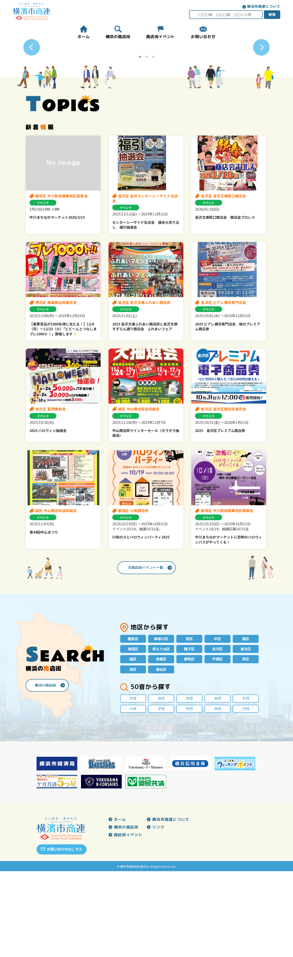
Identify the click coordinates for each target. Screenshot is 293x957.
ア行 (132, 783)
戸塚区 (217, 743)
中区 (217, 722)
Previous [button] (31, 89)
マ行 (161, 794)
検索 (271, 14)
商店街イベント (128, 920)
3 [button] (153, 140)
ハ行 (132, 794)
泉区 (132, 754)
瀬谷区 (161, 754)
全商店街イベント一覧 (145, 650)
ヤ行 (189, 794)
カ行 (161, 783)
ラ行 (217, 794)
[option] (146, 89)
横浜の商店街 (45, 769)
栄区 (245, 743)
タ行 (217, 783)
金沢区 (217, 732)
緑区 (132, 743)
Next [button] (261, 89)
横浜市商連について (263, 6)
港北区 (245, 732)
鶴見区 (133, 722)
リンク (158, 913)
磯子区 (189, 732)
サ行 (189, 783)
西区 (189, 722)
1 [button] (140, 140)
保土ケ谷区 (161, 732)
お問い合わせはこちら (64, 935)
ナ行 (245, 783)
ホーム (120, 905)
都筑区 (189, 743)
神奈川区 (161, 722)
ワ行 (245, 794)
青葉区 (161, 743)
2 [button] (146, 140)
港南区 (133, 732)
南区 (245, 722)
